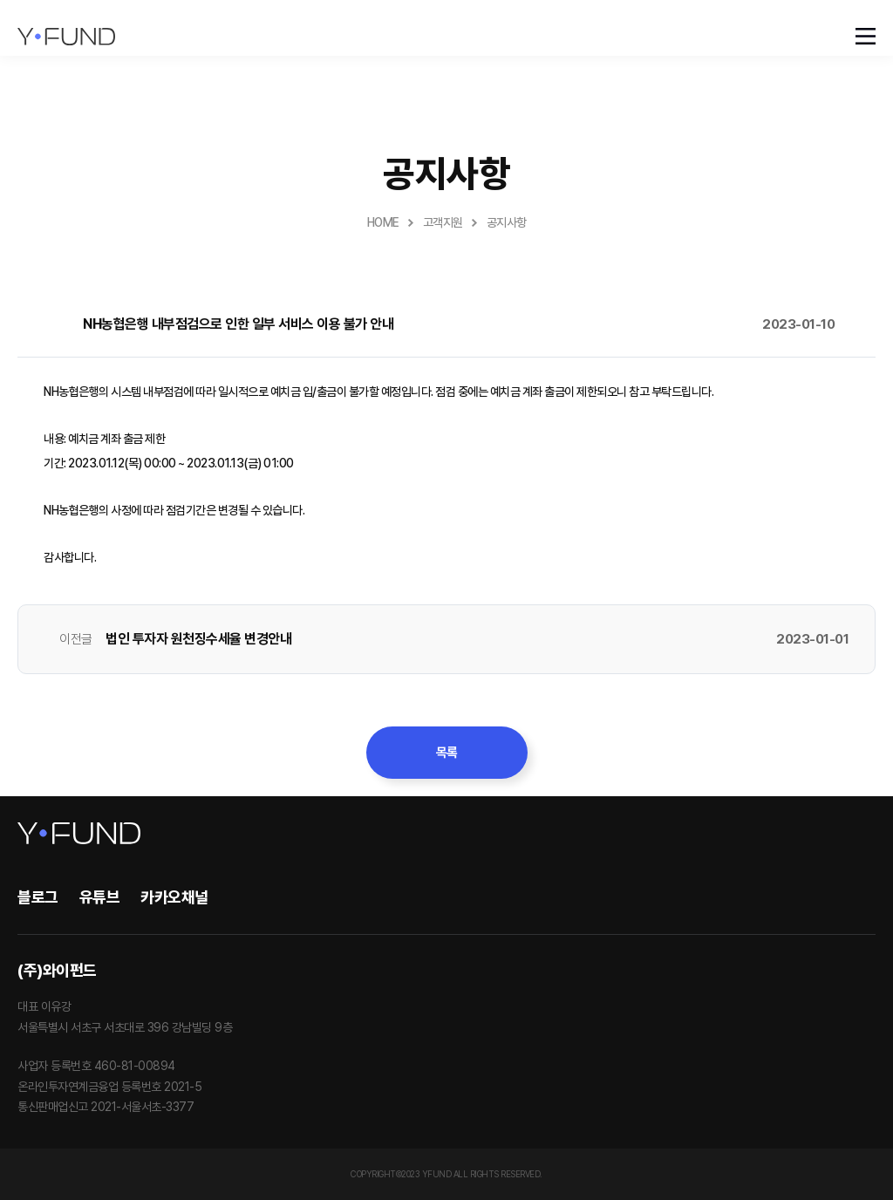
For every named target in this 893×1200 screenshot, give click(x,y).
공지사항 (507, 222)
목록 (447, 752)
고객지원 (443, 222)
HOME (383, 222)
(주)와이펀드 (57, 970)
